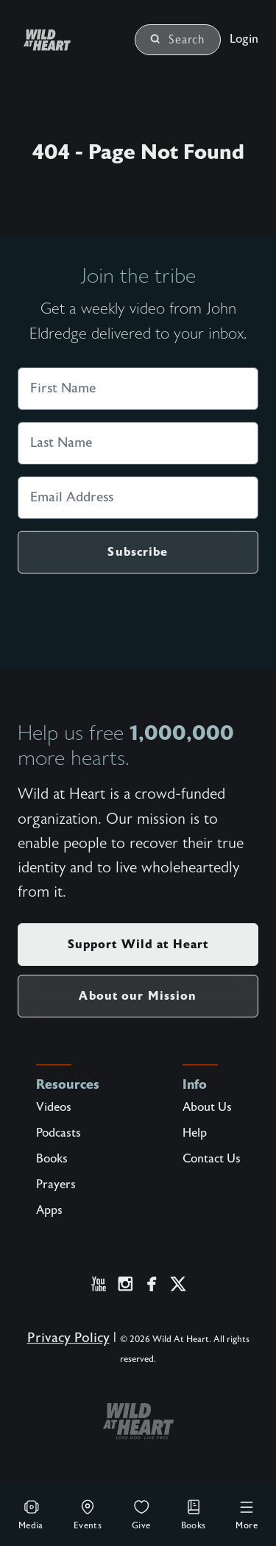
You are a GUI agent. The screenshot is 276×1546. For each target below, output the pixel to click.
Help (195, 1133)
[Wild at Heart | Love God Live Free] (65, 40)
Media (30, 1514)
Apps (49, 1210)
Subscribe (137, 552)
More (247, 1514)
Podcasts (58, 1133)
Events (88, 1514)
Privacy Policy (68, 1338)
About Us (207, 1107)
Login (244, 39)
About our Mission (138, 996)
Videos (53, 1107)
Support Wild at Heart (138, 944)
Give (141, 1514)
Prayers (56, 1184)
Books (193, 1514)
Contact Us (212, 1158)
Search (177, 39)
